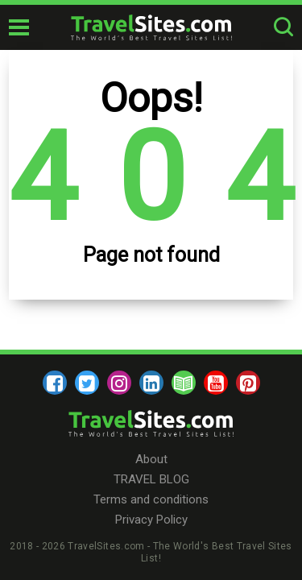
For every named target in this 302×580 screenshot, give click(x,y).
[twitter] (87, 383)
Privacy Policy (151, 519)
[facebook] (55, 383)
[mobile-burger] (19, 27)
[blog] (184, 383)
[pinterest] (248, 383)
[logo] (151, 27)
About (151, 459)
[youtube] (216, 383)
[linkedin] (151, 383)
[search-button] (283, 27)
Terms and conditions (151, 499)
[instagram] (119, 383)
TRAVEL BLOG (151, 479)
